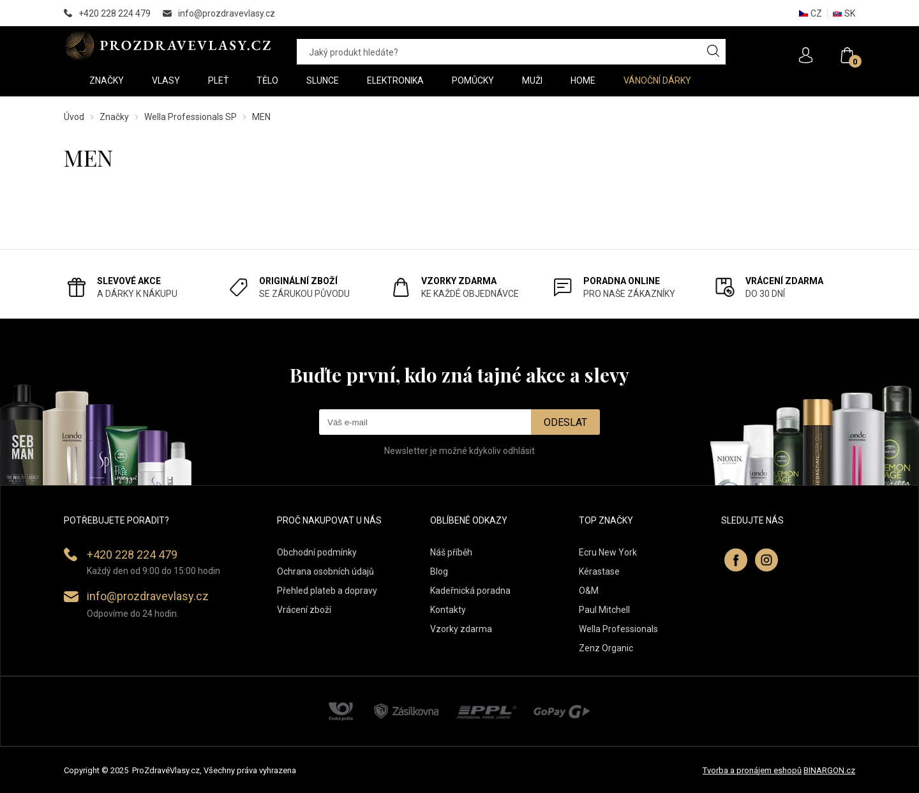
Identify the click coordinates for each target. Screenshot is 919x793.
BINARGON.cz (829, 770)
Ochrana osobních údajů (325, 571)
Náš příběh (451, 552)
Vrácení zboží (304, 610)
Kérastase (599, 571)
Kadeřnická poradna (470, 590)
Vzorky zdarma (461, 629)
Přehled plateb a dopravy (327, 590)
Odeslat (565, 422)
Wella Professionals (618, 629)
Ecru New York (608, 552)
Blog (439, 571)
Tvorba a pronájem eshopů (752, 770)
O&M (589, 590)
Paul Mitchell (604, 610)
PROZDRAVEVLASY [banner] (167, 45)
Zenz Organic (606, 648)
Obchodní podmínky (317, 552)
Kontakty (448, 610)
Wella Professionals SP (190, 117)
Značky (114, 117)
